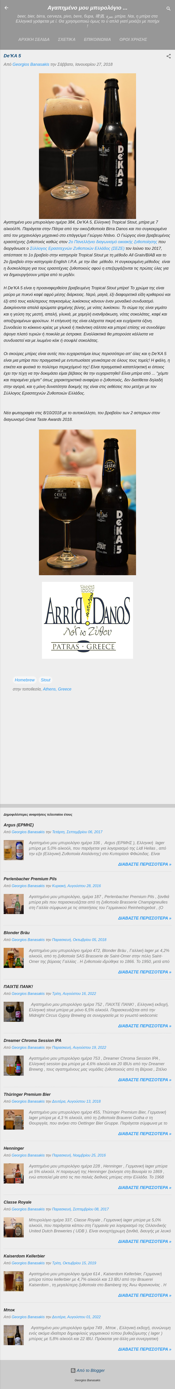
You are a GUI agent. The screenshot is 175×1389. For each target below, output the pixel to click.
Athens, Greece (57, 689)
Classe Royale (17, 1202)
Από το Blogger (87, 1370)
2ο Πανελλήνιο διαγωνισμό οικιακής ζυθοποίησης (112, 242)
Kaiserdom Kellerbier (24, 1256)
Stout (45, 680)
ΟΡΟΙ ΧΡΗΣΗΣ (133, 39)
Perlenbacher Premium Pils (30, 879)
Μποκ (9, 1310)
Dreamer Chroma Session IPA (33, 1040)
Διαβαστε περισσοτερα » (144, 864)
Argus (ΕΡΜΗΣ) (19, 825)
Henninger (14, 1148)
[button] (168, 56)
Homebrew (25, 680)
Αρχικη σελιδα (34, 39)
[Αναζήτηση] (168, 9)
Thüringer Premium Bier (27, 1094)
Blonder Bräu (17, 932)
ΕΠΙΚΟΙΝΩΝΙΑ (97, 39)
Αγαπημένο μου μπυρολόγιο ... (88, 8)
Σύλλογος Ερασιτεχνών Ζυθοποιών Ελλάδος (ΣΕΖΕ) (77, 248)
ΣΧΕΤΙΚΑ (67, 39)
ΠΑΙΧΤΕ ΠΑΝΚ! (18, 986)
